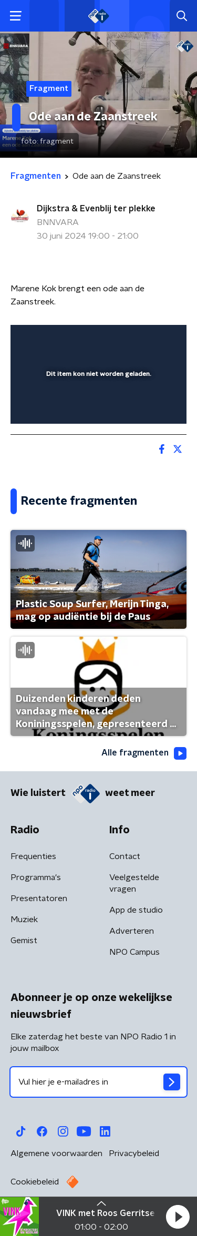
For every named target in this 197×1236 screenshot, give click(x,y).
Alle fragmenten (143, 753)
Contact (124, 856)
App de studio (136, 910)
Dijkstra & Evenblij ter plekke (96, 209)
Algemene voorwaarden (56, 1153)
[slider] (96, 405)
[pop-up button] (129, 339)
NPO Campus (134, 952)
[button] (177, 1216)
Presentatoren (39, 898)
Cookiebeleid (35, 1182)
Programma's (36, 877)
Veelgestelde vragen (134, 883)
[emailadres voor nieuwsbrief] (98, 1082)
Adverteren (131, 931)
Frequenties (33, 856)
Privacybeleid (134, 1153)
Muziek (24, 919)
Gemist (24, 940)
